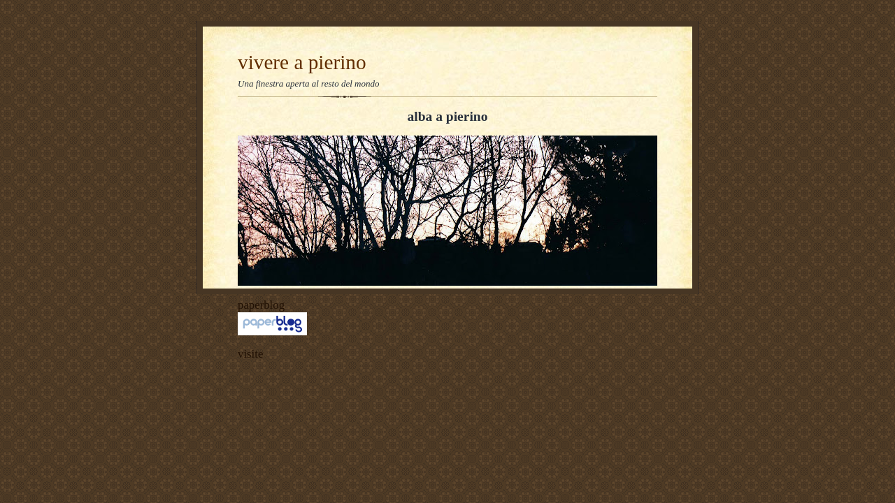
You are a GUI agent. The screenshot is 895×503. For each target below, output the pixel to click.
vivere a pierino (302, 62)
